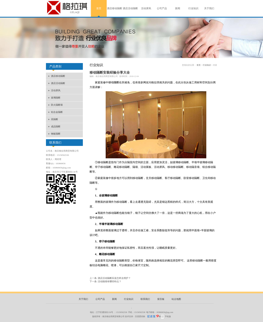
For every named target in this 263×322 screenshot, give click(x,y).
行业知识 (193, 8)
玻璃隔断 (55, 97)
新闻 (177, 8)
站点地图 (176, 299)
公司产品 (162, 8)
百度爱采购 (148, 316)
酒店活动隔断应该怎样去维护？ (114, 278)
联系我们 (145, 299)
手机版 (168, 316)
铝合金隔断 (57, 112)
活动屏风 (146, 8)
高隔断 (54, 119)
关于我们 (209, 8)
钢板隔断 (55, 133)
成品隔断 (55, 126)
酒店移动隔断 (114, 8)
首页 (98, 8)
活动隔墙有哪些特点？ (109, 281)
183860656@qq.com (164, 312)
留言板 (160, 299)
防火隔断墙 (57, 105)
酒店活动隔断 (130, 8)
